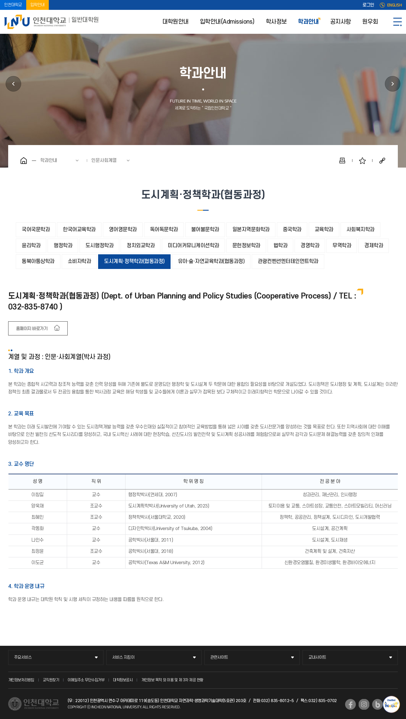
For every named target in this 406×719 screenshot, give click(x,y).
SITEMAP (397, 22)
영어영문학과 (123, 230)
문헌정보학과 (246, 246)
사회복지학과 (360, 230)
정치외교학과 (141, 246)
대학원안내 (175, 22)
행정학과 (63, 246)
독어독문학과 (164, 230)
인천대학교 (13, 5)
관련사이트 (219, 657)
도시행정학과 (99, 246)
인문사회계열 (104, 160)
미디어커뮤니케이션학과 (193, 246)
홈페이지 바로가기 (32, 328)
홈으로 (24, 160)
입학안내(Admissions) (227, 22)
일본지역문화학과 (251, 230)
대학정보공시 (123, 680)
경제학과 (373, 246)
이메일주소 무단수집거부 (86, 680)
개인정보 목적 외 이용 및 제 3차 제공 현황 (172, 680)
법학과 (280, 246)
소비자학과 (79, 261)
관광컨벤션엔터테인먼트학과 (288, 261)
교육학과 (324, 230)
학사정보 (276, 22)
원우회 (370, 22)
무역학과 (341, 246)
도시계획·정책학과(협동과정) (134, 261)
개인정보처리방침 (21, 680)
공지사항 (340, 22)
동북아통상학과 (38, 261)
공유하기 (382, 160)
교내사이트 (317, 657)
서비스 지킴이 (123, 657)
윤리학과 (31, 246)
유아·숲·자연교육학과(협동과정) (211, 261)
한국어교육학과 (79, 230)
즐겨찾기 (362, 160)
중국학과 (292, 230)
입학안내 (37, 5)
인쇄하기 (342, 160)
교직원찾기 (51, 680)
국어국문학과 (36, 230)
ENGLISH (394, 5)
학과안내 (308, 22)
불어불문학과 (205, 230)
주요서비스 (23, 657)
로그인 (368, 5)
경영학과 (310, 246)
